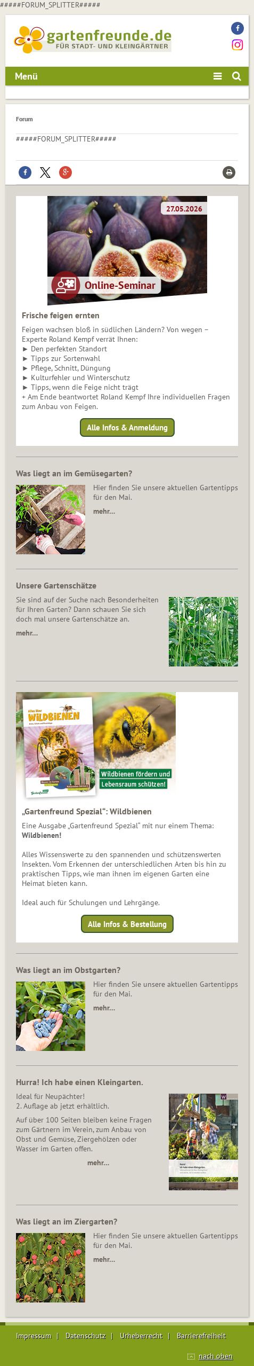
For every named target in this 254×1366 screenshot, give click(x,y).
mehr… (104, 511)
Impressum (33, 1335)
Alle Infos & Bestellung (127, 923)
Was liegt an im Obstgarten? (68, 969)
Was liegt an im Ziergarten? (66, 1221)
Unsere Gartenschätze (56, 585)
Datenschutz (85, 1335)
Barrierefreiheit (201, 1335)
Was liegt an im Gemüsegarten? (74, 473)
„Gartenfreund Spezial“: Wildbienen (87, 811)
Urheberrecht (141, 1335)
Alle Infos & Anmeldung (127, 427)
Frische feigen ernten (61, 315)
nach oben (216, 1356)
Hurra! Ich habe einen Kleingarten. (79, 1082)
